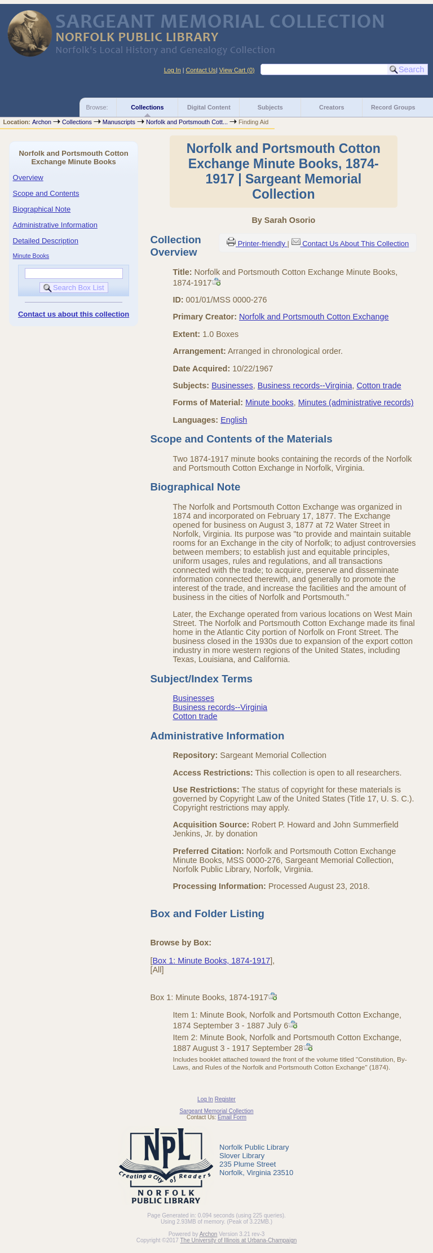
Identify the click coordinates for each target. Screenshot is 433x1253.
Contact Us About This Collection (355, 243)
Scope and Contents (46, 193)
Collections (147, 107)
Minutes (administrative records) (356, 402)
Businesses (232, 385)
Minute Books (31, 255)
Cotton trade (378, 385)
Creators (331, 107)
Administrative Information (55, 225)
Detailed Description (45, 240)
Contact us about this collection (73, 314)
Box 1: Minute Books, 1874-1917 (211, 960)
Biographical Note (42, 209)
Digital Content (209, 107)
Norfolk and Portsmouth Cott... (187, 122)
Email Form (232, 1117)
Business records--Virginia (305, 385)
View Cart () (237, 70)
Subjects (270, 107)
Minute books (269, 402)
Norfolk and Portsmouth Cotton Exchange (314, 316)
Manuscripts (119, 122)
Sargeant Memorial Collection (216, 1111)
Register (225, 1099)
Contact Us (201, 70)
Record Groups (393, 107)
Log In (172, 70)
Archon (41, 122)
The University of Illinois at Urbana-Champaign (238, 1240)
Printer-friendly (263, 243)
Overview (28, 177)
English (233, 419)
